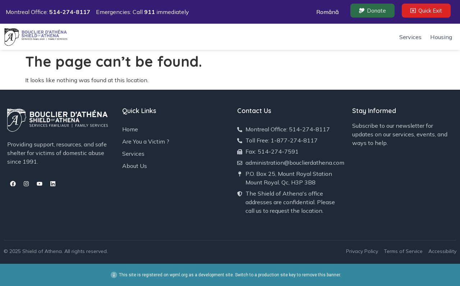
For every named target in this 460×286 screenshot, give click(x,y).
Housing (441, 37)
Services (410, 37)
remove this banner (321, 274)
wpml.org (179, 274)
